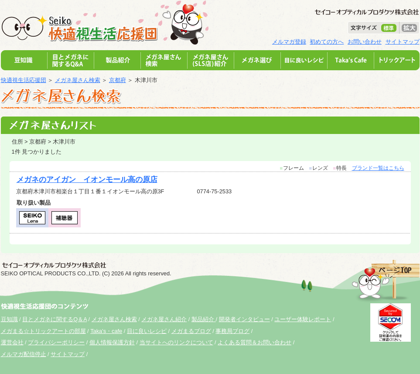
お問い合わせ (365, 41)
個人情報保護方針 (112, 342)
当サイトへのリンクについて (176, 342)
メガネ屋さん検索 (77, 80)
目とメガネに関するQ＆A (54, 319)
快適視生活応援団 (23, 80)
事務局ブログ (232, 331)
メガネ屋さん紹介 (164, 319)
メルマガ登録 (289, 41)
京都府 (117, 80)
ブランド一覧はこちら (378, 168)
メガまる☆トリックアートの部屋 (43, 331)
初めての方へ (327, 41)
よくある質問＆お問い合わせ (254, 342)
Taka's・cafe (106, 331)
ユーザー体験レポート (302, 319)
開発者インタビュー (244, 319)
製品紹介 (203, 319)
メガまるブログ (191, 331)
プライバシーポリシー (56, 342)
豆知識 (9, 319)
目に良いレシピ (147, 331)
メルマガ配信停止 (23, 354)
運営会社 (12, 342)
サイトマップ (403, 41)
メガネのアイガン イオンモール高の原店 (87, 179)
